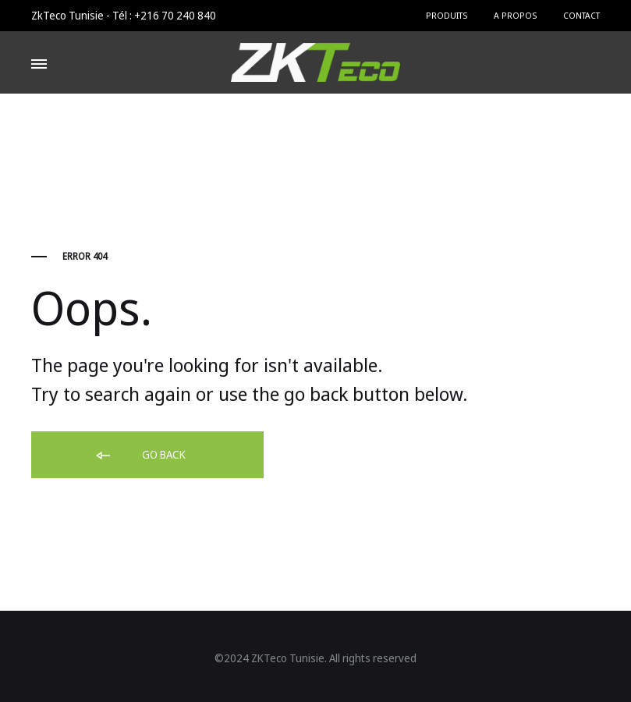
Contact (581, 15)
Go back (140, 455)
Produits (446, 15)
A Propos (515, 15)
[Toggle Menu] (39, 64)
